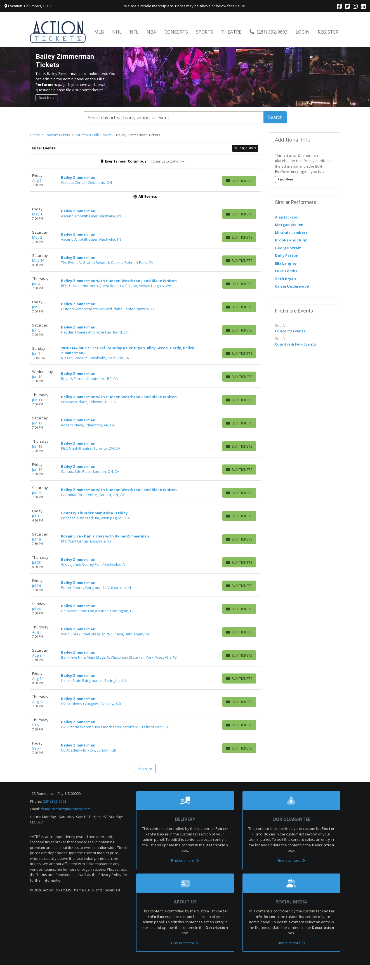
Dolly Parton (286, 255)
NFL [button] (134, 32)
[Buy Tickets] (239, 181)
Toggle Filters (245, 148)
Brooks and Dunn (291, 240)
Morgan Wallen (289, 224)
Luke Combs (286, 270)
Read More (46, 98)
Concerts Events (290, 331)
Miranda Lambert (291, 232)
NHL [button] (117, 32)
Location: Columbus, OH (26, 5)
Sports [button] (204, 32)
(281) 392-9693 (268, 32)
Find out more (185, 860)
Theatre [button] (231, 32)
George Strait (288, 247)
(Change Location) (168, 161)
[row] (145, 180)
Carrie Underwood (292, 286)
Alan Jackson (287, 217)
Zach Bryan (285, 278)
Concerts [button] (176, 32)
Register (328, 32)
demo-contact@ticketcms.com (66, 808)
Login (303, 32)
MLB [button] (99, 32)
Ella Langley (286, 263)
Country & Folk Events (295, 344)
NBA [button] (151, 32)
